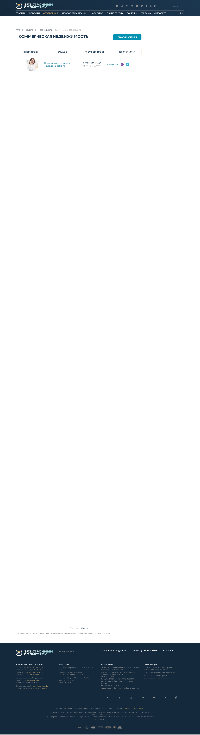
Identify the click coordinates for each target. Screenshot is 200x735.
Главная (21, 13)
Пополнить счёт (126, 52)
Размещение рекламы (145, 651)
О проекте (160, 13)
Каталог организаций (74, 13)
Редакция (167, 651)
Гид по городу (115, 13)
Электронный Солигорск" (133, 709)
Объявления (50, 13)
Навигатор (97, 13)
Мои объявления (30, 52)
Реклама (146, 13)
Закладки (62, 52)
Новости (34, 13)
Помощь (132, 13)
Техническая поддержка (114, 651)
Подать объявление (128, 37)
